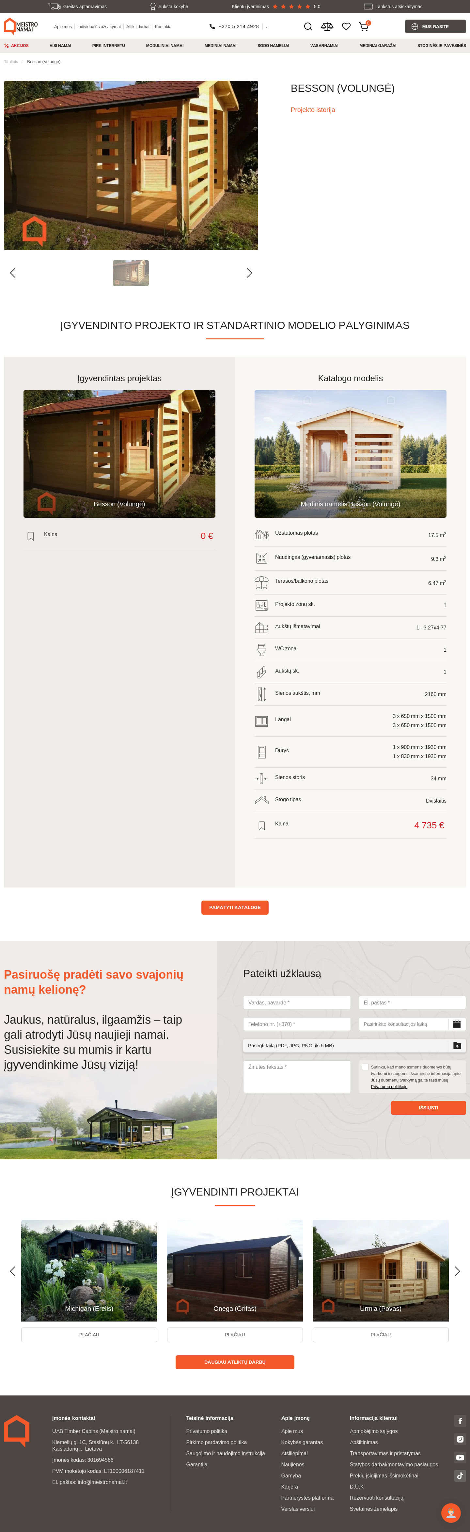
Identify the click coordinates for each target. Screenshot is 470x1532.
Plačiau (89, 1335)
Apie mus (63, 26)
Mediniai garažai (377, 45)
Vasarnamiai (324, 45)
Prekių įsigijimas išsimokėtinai (384, 1476)
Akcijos (20, 45)
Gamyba (291, 1476)
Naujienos (293, 1464)
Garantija (196, 1464)
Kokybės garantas (302, 1442)
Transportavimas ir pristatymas (385, 1453)
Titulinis (11, 61)
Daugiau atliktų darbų (234, 1362)
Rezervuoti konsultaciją (376, 1498)
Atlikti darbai (137, 26)
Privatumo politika (206, 1431)
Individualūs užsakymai (99, 26)
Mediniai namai (220, 45)
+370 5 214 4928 (239, 26)
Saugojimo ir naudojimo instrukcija (225, 1453)
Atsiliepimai (294, 1453)
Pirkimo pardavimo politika (216, 1442)
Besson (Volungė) (43, 61)
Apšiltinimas (364, 1442)
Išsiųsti (428, 1108)
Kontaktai (164, 26)
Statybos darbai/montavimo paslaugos (394, 1464)
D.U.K (357, 1487)
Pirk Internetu (108, 45)
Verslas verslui (298, 1509)
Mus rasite (435, 26)
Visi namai (60, 45)
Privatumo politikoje (389, 1086)
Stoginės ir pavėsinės (441, 45)
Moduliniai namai (165, 45)
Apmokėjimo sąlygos (374, 1431)
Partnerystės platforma (307, 1498)
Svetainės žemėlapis (374, 1509)
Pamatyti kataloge (235, 907)
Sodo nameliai (273, 45)
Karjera (289, 1487)
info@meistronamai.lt (102, 1482)
